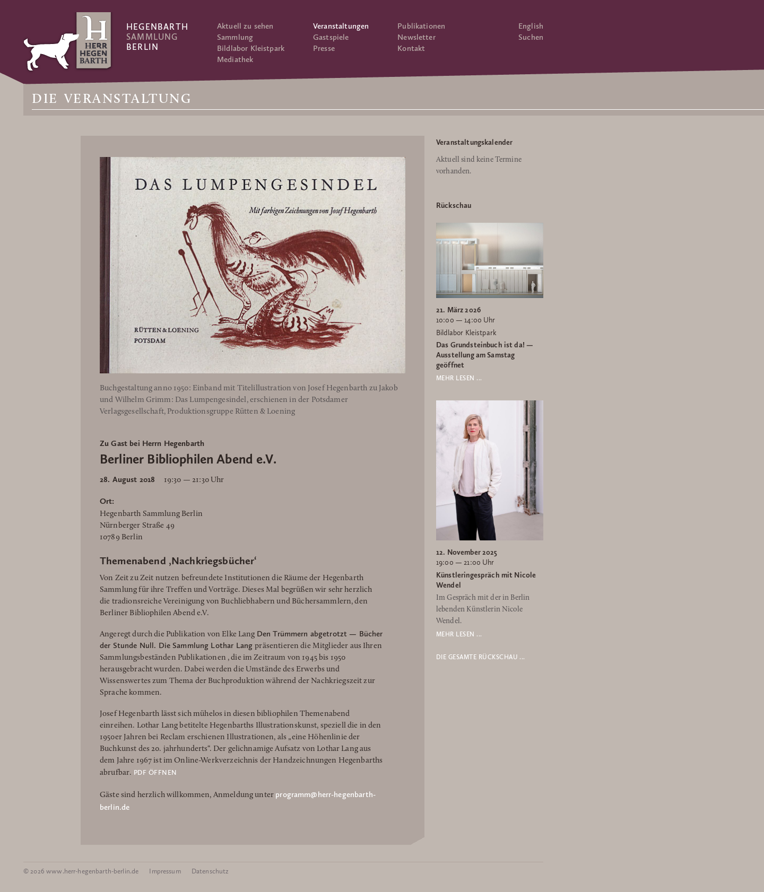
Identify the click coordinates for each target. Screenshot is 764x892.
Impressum (164, 871)
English (530, 26)
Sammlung (235, 37)
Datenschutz (210, 871)
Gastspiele (331, 37)
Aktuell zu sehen (245, 26)
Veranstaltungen (341, 26)
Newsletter (416, 37)
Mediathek (235, 59)
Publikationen (421, 26)
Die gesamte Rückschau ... (480, 657)
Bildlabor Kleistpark (250, 48)
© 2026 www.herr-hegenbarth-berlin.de (80, 871)
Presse (324, 48)
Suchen (530, 37)
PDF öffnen (155, 772)
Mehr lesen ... (459, 378)
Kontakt (411, 48)
